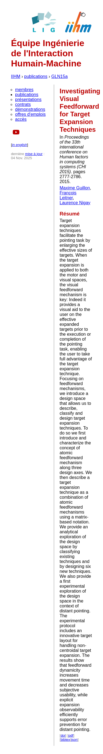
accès (21, 119)
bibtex (65, 740)
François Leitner (68, 195)
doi (63, 735)
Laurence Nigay (75, 202)
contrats (23, 104)
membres (24, 89)
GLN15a (59, 76)
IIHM (15, 76)
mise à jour (34, 154)
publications (36, 76)
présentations (28, 99)
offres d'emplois (30, 114)
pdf (70, 735)
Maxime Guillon (75, 188)
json (74, 740)
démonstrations (30, 109)
